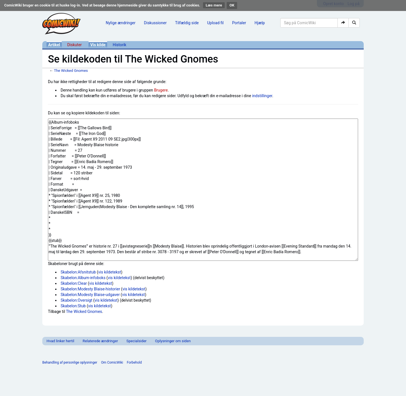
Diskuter (74, 45)
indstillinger (262, 96)
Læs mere (214, 5)
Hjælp (260, 23)
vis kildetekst (109, 272)
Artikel (54, 45)
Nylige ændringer (121, 23)
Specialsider (136, 341)
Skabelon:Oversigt (76, 300)
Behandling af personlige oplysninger (69, 362)
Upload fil (215, 23)
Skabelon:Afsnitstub (78, 272)
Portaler (239, 23)
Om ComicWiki (112, 362)
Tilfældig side (187, 23)
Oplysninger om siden (173, 341)
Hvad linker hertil (60, 341)
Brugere (161, 90)
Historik (119, 45)
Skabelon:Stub (73, 306)
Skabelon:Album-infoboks (83, 277)
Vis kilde (97, 45)
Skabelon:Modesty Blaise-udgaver (90, 294)
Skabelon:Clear (74, 283)
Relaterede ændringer (100, 341)
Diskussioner (155, 23)
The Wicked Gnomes (71, 70)
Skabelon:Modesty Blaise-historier (90, 289)
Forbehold (134, 362)
